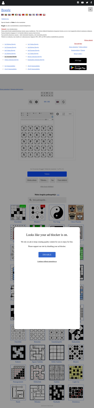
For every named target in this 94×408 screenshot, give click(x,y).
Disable (47, 180)
